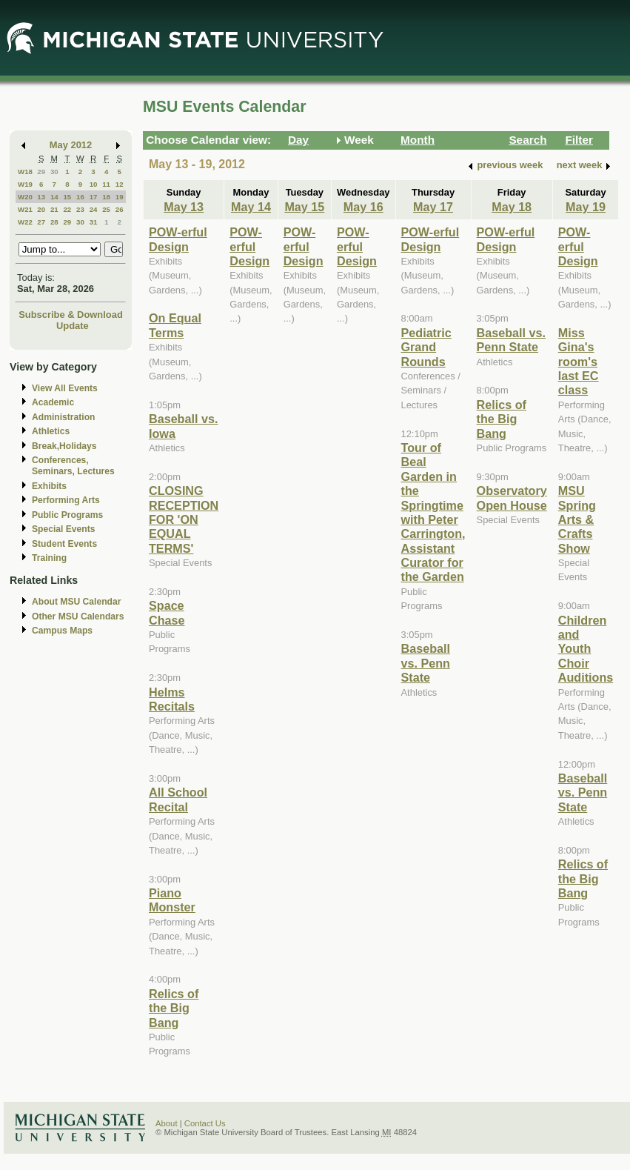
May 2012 (71, 144)
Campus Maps (62, 630)
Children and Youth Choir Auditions (586, 649)
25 (106, 209)
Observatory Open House (512, 497)
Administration (63, 417)
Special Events (63, 529)
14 (54, 197)
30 (54, 171)
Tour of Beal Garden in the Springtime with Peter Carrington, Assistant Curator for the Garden (433, 512)
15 (67, 197)
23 (80, 209)
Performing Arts (66, 500)
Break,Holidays (64, 446)
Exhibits (49, 486)
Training (49, 558)
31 (94, 222)
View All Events (65, 388)
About (166, 1123)
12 (119, 184)
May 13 (184, 206)
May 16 (363, 206)
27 (41, 222)
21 (54, 209)
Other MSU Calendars (78, 616)
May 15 (304, 206)
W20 (25, 197)
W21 (25, 209)
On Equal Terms (175, 325)
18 (106, 197)
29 (41, 171)
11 (106, 184)
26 (119, 209)
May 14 (251, 206)
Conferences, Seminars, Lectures (73, 465)
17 (94, 197)
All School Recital (178, 799)
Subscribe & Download (71, 314)
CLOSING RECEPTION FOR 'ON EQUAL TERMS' (183, 519)
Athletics (51, 431)
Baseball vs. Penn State (425, 663)
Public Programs (67, 515)
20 (41, 209)
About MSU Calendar (76, 601)
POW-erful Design (178, 239)
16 (80, 197)
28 (54, 222)
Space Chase (167, 612)
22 (67, 209)
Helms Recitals (172, 699)
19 (119, 197)
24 (94, 209)
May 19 (586, 206)
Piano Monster (172, 900)
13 (41, 197)
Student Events (64, 544)
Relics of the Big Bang (173, 1008)
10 (94, 184)
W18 (25, 171)
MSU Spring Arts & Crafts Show (577, 519)
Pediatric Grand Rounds (426, 347)
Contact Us (205, 1123)
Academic (53, 402)
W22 (25, 222)
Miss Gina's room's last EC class (578, 361)
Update (72, 325)
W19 (25, 184)
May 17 (433, 206)
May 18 (512, 206)
